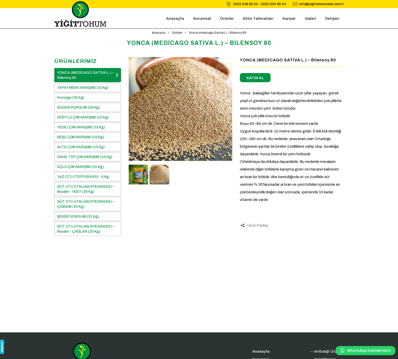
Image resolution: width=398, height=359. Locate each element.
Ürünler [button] (227, 18)
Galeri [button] (310, 18)
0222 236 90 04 (245, 4)
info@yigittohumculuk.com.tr (321, 4)
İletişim (332, 18)
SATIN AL (255, 78)
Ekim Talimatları (258, 18)
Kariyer (289, 18)
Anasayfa (175, 18)
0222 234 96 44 (273, 4)
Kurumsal (202, 18)
